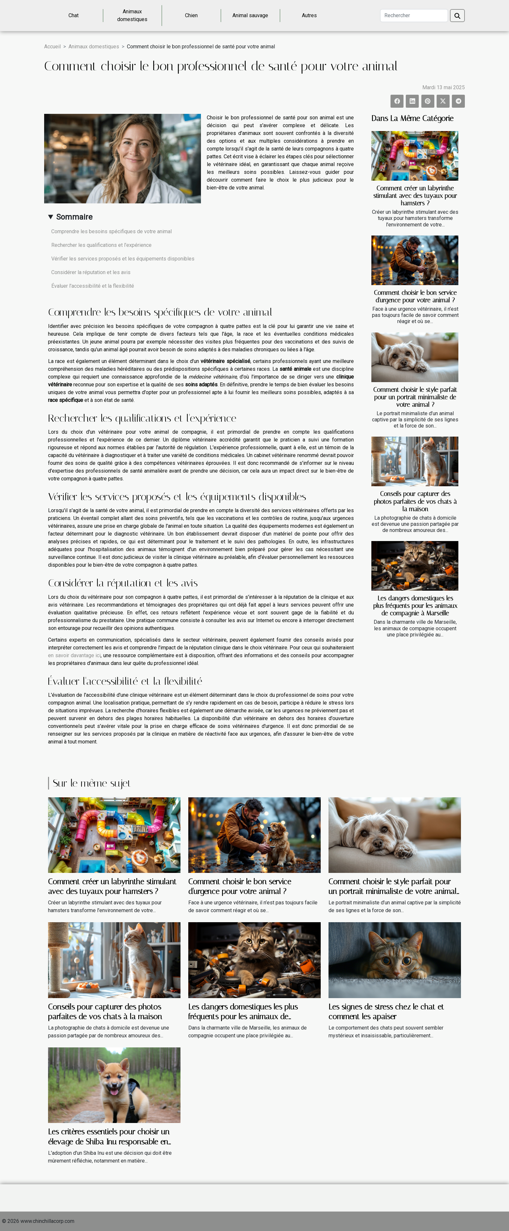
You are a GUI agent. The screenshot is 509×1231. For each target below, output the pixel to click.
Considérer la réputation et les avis (90, 272)
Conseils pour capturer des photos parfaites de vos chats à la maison (415, 501)
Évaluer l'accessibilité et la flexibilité (92, 286)
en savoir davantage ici (74, 655)
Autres (309, 15)
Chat (73, 15)
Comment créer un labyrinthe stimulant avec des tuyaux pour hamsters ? (415, 196)
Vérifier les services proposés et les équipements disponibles (122, 259)
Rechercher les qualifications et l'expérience (101, 245)
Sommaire (74, 217)
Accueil (52, 46)
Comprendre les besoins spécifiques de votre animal (111, 231)
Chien (191, 15)
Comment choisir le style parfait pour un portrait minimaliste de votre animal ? (415, 397)
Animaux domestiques (132, 15)
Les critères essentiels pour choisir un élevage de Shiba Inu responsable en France (108, 1141)
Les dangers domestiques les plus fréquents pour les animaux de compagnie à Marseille (415, 606)
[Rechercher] (414, 15)
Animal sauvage (250, 15)
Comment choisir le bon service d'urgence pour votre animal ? (415, 296)
